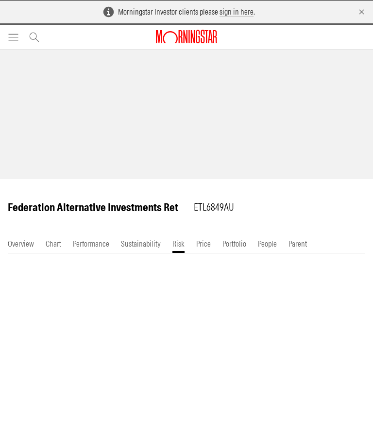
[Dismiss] (361, 12)
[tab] (21, 244)
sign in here (237, 12)
